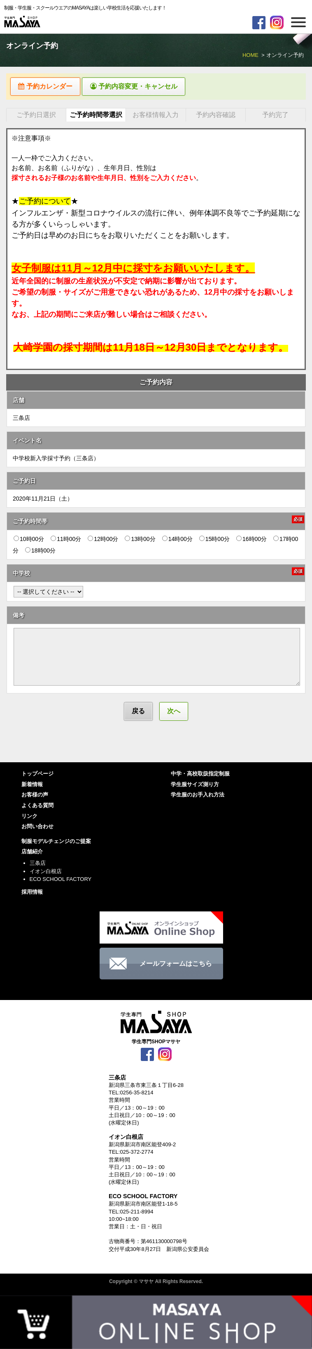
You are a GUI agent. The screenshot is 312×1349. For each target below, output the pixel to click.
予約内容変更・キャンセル (140, 86)
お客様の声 (34, 796)
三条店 (38, 864)
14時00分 (177, 540)
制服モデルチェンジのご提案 (56, 842)
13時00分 (140, 540)
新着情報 (32, 785)
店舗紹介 (32, 853)
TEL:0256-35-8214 (131, 1094)
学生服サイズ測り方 (195, 785)
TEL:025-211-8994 (131, 1213)
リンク (29, 817)
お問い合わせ (37, 827)
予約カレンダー (48, 86)
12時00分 (103, 540)
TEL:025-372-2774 (131, 1153)
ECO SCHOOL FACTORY (61, 880)
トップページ (37, 775)
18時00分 (40, 551)
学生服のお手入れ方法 (197, 796)
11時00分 (66, 540)
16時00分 (251, 540)
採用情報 (32, 893)
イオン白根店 (46, 872)
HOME (250, 55)
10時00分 (29, 540)
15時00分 (214, 540)
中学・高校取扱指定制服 (200, 775)
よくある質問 (37, 806)
